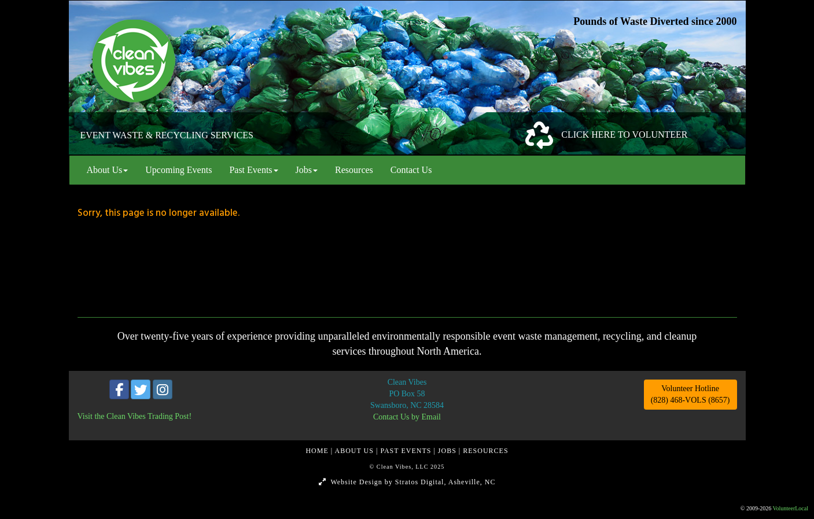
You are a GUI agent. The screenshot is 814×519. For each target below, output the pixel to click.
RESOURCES (485, 451)
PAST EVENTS (406, 451)
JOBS (448, 451)
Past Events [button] (253, 170)
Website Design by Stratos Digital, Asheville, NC (407, 482)
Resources (354, 170)
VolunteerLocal (790, 508)
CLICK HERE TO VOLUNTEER (624, 134)
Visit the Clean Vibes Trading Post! (135, 416)
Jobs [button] (307, 170)
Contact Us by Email (407, 417)
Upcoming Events (178, 170)
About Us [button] (107, 170)
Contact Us (411, 170)
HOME (317, 451)
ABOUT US (355, 451)
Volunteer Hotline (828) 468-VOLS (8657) (690, 394)
